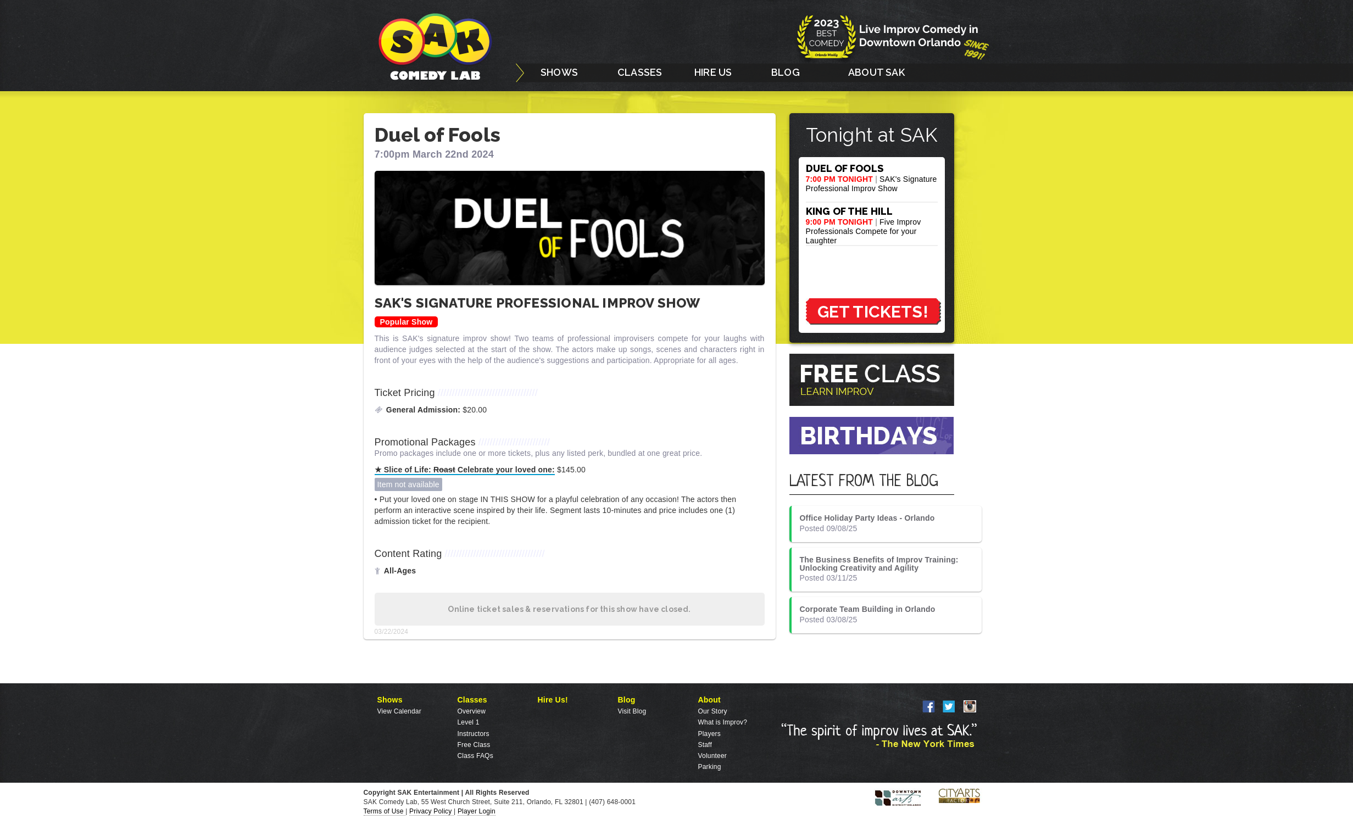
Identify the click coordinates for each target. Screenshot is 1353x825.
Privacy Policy (431, 811)
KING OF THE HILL (849, 211)
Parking (709, 767)
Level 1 (469, 722)
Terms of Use (385, 811)
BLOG (785, 72)
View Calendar (399, 711)
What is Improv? (723, 722)
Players (709, 734)
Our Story (712, 711)
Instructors (473, 734)
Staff (705, 745)
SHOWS (559, 72)
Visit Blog (632, 711)
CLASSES (639, 72)
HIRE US (713, 72)
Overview (472, 711)
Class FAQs (475, 756)
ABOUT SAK (876, 72)
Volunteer (712, 756)
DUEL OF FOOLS (845, 168)
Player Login (476, 811)
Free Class (474, 745)
